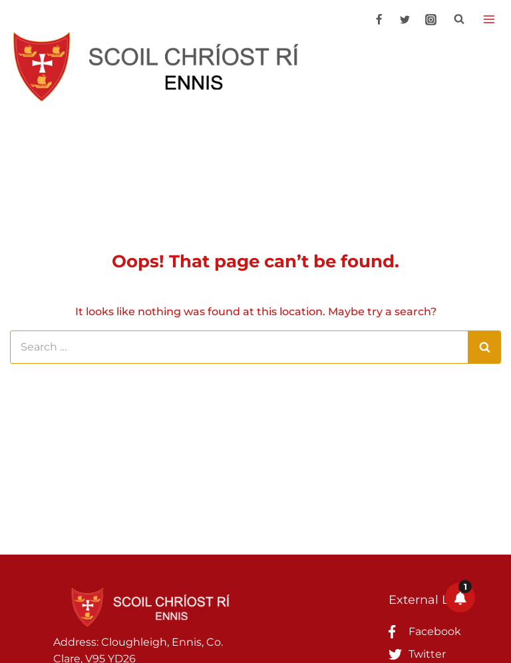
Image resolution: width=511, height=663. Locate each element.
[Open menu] (488, 19)
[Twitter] (404, 19)
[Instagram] (430, 19)
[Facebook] (378, 19)
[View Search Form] (459, 19)
